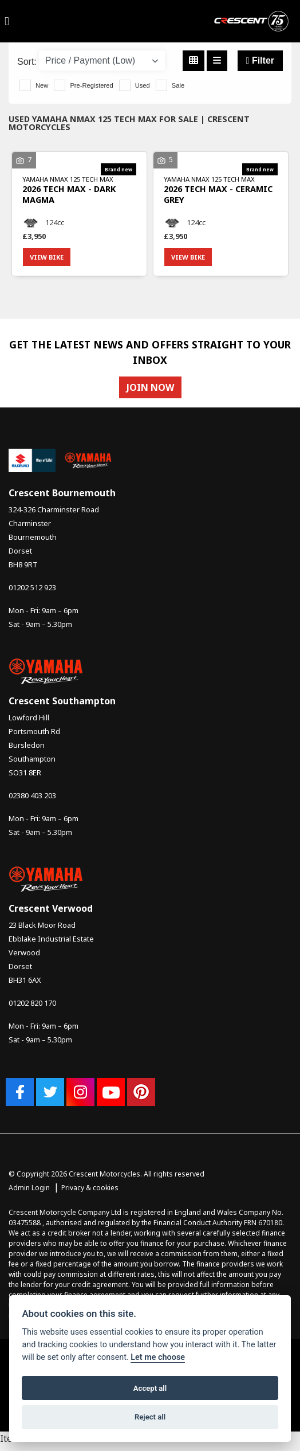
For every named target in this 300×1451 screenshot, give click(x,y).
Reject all (150, 1417)
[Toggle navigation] (7, 21)
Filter (260, 60)
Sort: (27, 61)
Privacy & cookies (90, 1188)
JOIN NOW (150, 387)
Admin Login (29, 1188)
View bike (47, 257)
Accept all (150, 1388)
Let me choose (158, 1357)
